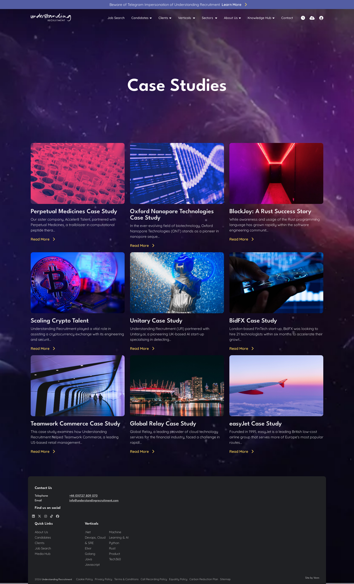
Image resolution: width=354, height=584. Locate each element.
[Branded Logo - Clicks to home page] (51, 18)
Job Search (116, 18)
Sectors (208, 18)
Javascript (92, 565)
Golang (90, 554)
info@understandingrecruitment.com (94, 500)
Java (88, 559)
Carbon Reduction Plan (203, 579)
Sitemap (225, 579)
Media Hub (42, 554)
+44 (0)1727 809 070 (83, 495)
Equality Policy (178, 579)
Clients (163, 18)
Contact (287, 18)
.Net (88, 532)
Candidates (140, 18)
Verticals (185, 18)
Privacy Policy (103, 579)
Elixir (88, 548)
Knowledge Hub (259, 18)
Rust (112, 548)
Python (114, 543)
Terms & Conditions (126, 579)
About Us (231, 18)
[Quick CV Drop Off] (312, 18)
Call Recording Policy (154, 579)
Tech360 (115, 559)
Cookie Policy (84, 579)
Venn (316, 578)
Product (114, 554)
